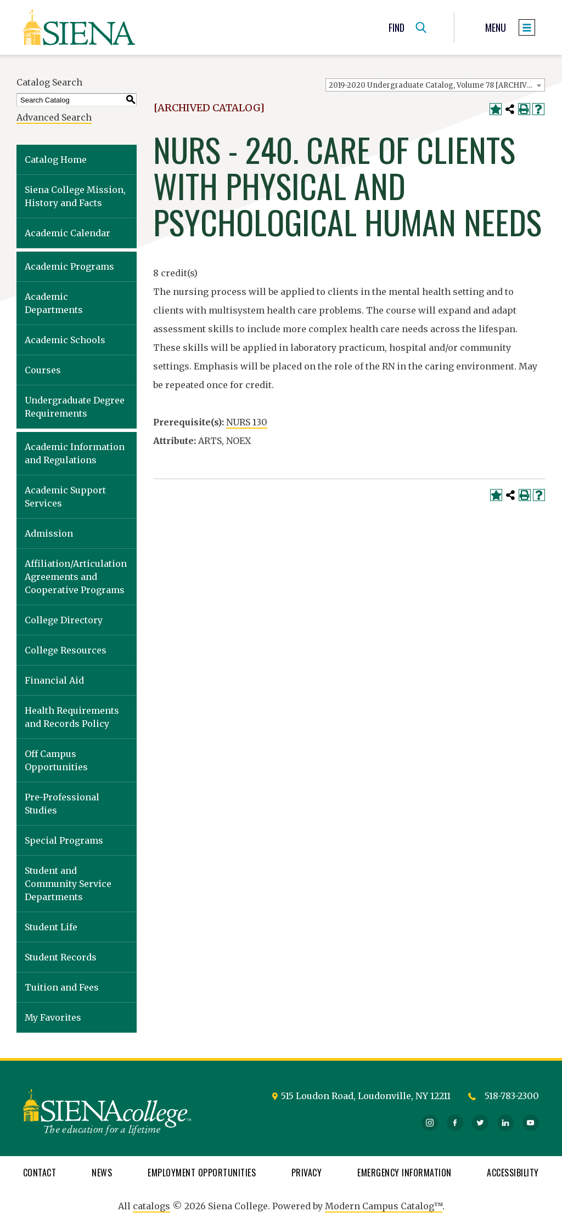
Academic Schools (65, 339)
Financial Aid (54, 680)
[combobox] (435, 85)
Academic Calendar (67, 232)
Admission (49, 533)
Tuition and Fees (62, 987)
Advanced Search (54, 117)
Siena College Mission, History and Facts (75, 196)
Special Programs (64, 840)
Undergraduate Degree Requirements (75, 407)
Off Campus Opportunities (56, 760)
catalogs (151, 1206)
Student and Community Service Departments (68, 883)
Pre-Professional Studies (62, 804)
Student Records (61, 957)
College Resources (65, 650)
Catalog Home (56, 159)
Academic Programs (69, 266)
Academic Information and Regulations (75, 453)
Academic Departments (54, 303)
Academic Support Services (65, 497)
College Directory (64, 620)
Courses (43, 370)
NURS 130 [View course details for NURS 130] (246, 422)
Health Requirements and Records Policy (72, 717)
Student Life (51, 926)
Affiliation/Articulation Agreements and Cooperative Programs (76, 576)
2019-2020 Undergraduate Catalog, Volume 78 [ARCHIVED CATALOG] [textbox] (436, 85)
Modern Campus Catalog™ (383, 1206)
